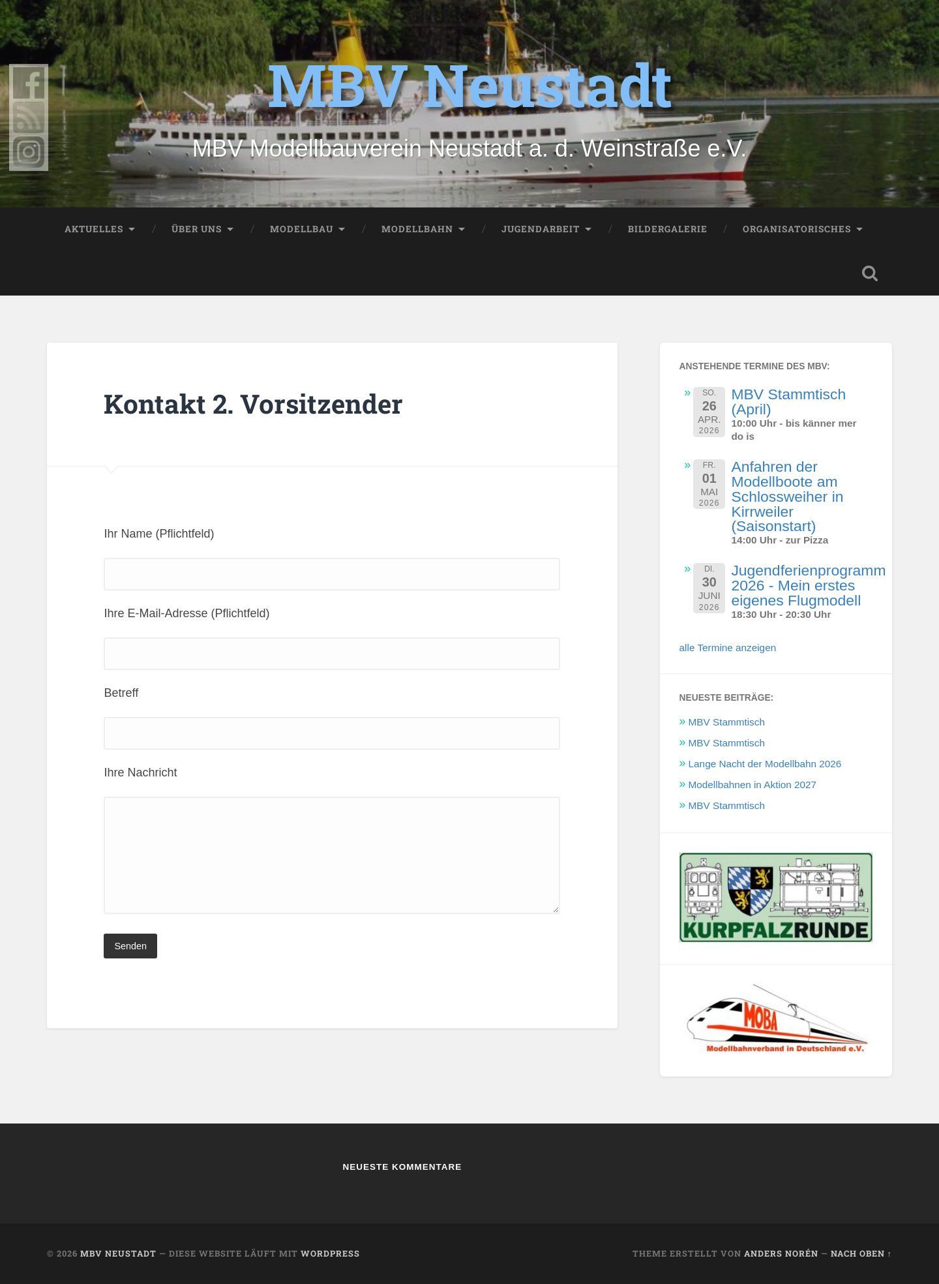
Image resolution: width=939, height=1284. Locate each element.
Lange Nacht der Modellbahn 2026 (765, 763)
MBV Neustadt (469, 84)
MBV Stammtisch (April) (788, 402)
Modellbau (301, 229)
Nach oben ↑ (861, 1253)
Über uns (196, 229)
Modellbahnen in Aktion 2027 (752, 784)
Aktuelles (94, 229)
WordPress (330, 1253)
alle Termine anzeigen (728, 647)
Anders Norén (781, 1253)
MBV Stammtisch (727, 721)
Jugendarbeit (540, 229)
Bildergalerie (668, 229)
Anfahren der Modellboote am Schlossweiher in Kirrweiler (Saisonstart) (787, 496)
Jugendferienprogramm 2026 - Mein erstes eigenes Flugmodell (808, 585)
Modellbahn (417, 229)
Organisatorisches (797, 229)
